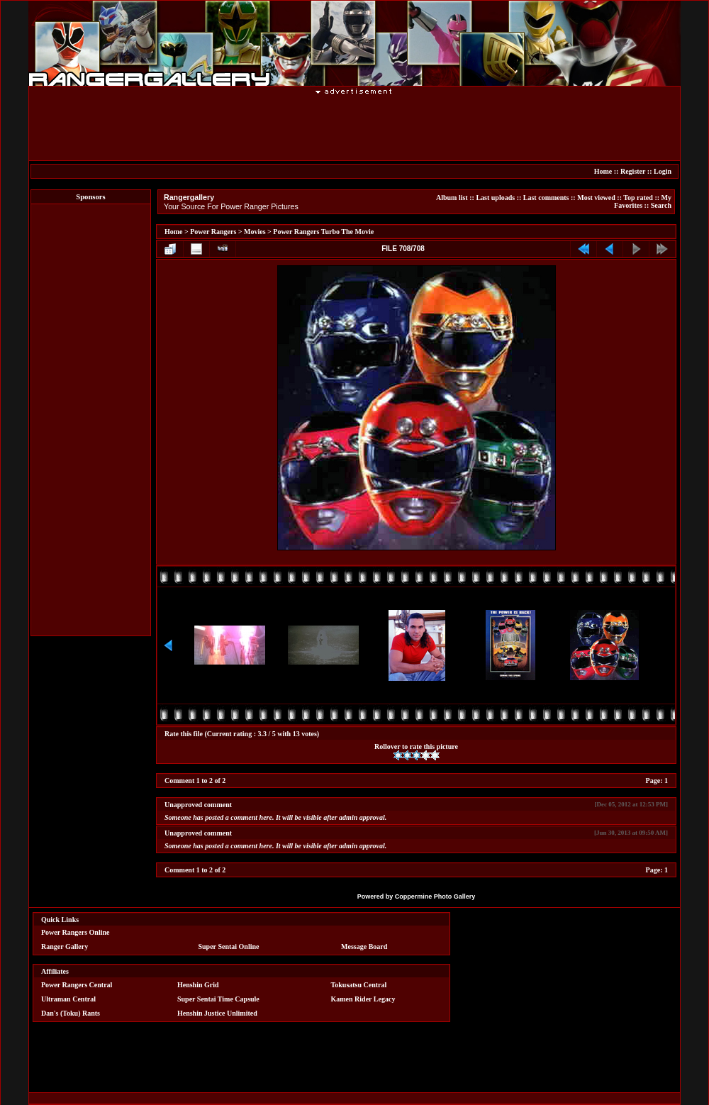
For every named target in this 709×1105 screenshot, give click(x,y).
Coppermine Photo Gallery (435, 896)
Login (662, 171)
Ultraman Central (68, 999)
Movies (255, 231)
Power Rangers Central (76, 985)
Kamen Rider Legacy (363, 999)
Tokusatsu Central (359, 985)
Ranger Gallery (64, 946)
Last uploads (495, 197)
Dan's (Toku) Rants (70, 1013)
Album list (452, 197)
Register (632, 171)
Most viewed (596, 197)
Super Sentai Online (229, 946)
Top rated (638, 197)
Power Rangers (213, 231)
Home (603, 171)
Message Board (364, 946)
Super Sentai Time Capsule (218, 999)
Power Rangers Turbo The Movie (323, 231)
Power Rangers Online (75, 932)
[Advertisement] (354, 127)
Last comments (546, 197)
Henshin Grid (198, 985)
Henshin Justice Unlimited (217, 1013)
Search (661, 205)
